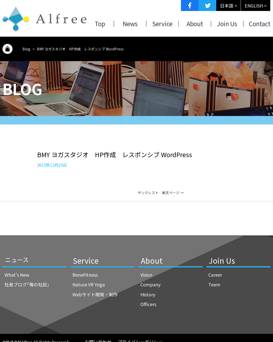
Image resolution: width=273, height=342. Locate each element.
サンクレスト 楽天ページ (161, 192)
